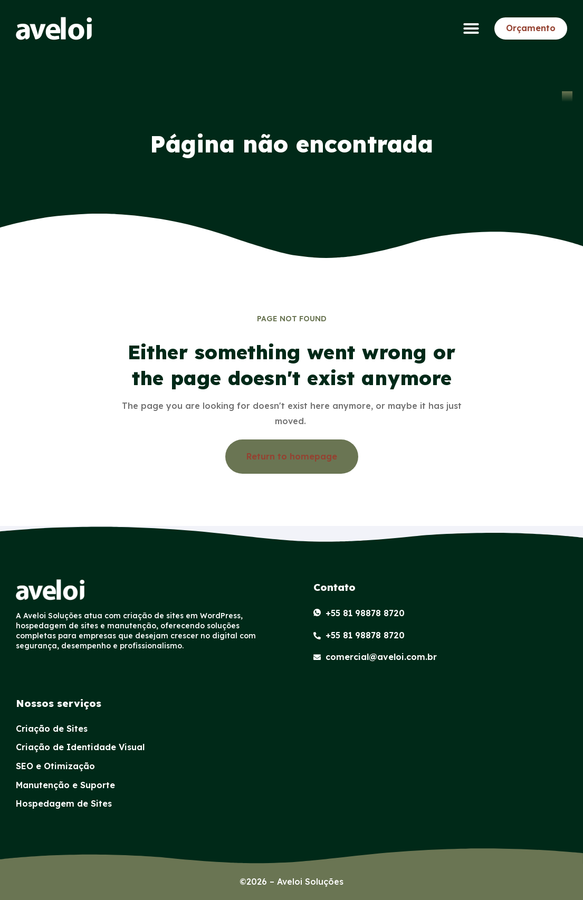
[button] (471, 28)
